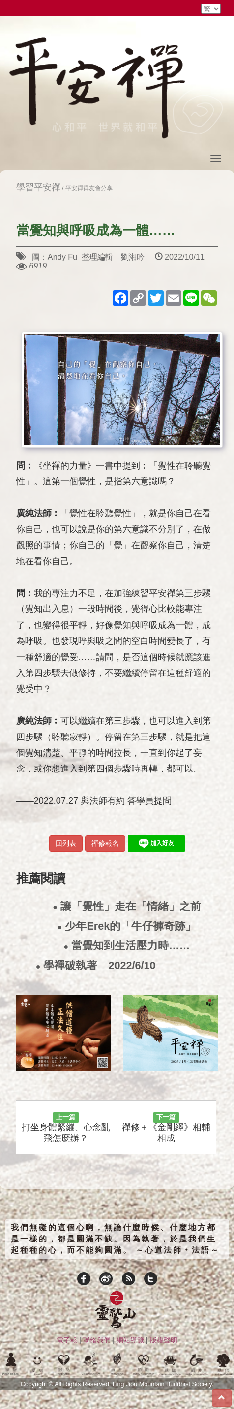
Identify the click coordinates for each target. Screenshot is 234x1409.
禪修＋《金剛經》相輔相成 (166, 1127)
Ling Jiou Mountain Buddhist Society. (163, 1384)
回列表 (66, 843)
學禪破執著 (96, 966)
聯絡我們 (97, 1340)
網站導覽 (130, 1340)
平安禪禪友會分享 (89, 188)
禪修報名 (105, 843)
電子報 (67, 1340)
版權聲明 (163, 1340)
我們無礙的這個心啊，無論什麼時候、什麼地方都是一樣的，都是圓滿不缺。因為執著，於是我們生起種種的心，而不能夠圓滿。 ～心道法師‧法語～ (115, 1238)
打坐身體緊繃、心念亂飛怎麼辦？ (66, 1127)
